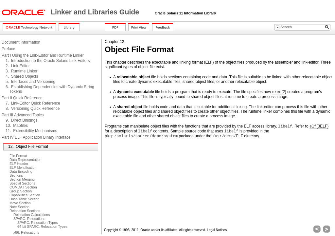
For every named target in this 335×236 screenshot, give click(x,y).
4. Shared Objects (22, 76)
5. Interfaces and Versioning (30, 81)
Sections (16, 175)
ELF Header (18, 164)
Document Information (21, 42)
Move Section (20, 203)
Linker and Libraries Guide (96, 12)
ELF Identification (22, 167)
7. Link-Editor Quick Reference (33, 103)
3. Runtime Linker (21, 71)
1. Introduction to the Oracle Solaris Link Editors (48, 60)
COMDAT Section (23, 187)
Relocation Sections (24, 211)
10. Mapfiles (17, 125)
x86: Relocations (26, 232)
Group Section (20, 191)
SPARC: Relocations (29, 219)
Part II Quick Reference (22, 98)
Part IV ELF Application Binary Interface (36, 137)
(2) (279, 91)
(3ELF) (318, 126)
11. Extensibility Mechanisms (31, 130)
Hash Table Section (24, 199)
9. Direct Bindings (21, 120)
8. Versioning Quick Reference (33, 108)
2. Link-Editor (18, 66)
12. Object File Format (28, 146)
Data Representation (25, 160)
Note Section (19, 207)
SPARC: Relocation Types (37, 223)
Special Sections (22, 183)
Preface (8, 49)
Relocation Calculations (31, 215)
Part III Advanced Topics (23, 115)
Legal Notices (217, 230)
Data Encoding (20, 171)
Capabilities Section (24, 195)
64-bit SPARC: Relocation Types (42, 226)
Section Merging (22, 179)
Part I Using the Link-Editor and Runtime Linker (43, 55)
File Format (18, 156)
